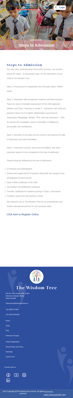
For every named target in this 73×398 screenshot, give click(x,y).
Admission (36, 40)
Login (62, 7)
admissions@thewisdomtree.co (17, 303)
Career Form (10, 357)
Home (8, 321)
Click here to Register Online (23, 214)
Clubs (8, 326)
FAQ (7, 331)
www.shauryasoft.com (55, 395)
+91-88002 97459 (12, 309)
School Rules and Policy (14, 347)
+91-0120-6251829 (12, 314)
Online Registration (13, 342)
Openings (9, 352)
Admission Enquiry (12, 336)
